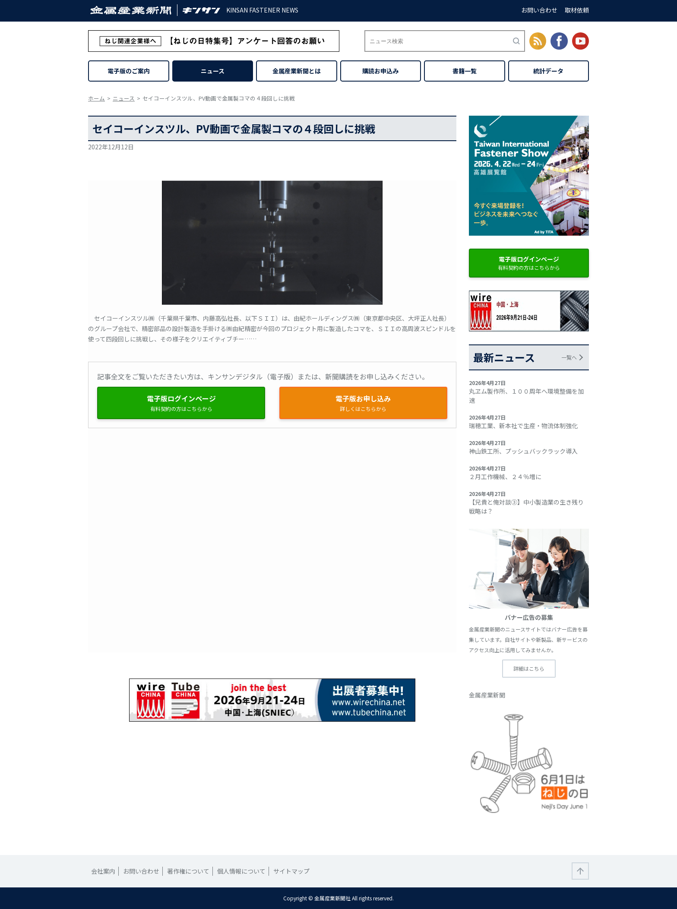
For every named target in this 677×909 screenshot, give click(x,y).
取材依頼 (577, 10)
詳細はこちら (528, 668)
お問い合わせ (539, 10)
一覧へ (569, 357)
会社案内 (103, 871)
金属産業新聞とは (296, 70)
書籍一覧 (464, 70)
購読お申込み (380, 70)
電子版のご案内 (129, 70)
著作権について (188, 871)
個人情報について (241, 871)
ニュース (213, 70)
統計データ (548, 70)
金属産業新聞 (487, 695)
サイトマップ (291, 871)
